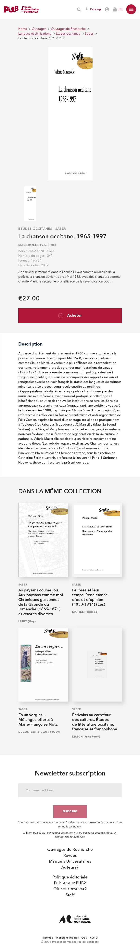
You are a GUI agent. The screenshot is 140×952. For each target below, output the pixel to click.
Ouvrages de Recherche (70, 850)
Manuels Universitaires (70, 862)
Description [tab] (30, 344)
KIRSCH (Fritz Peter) (86, 736)
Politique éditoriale (70, 877)
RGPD (94, 937)
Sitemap (47, 937)
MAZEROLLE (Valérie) (37, 245)
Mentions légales (67, 937)
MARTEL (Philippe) (85, 612)
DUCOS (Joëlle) (29, 732)
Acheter (70, 315)
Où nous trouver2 (70, 889)
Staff (70, 895)
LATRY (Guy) (27, 621)
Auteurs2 (70, 868)
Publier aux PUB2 (70, 883)
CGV (84, 937)
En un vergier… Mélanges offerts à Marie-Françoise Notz (38, 720)
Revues (70, 856)
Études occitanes (35, 228)
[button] (131, 9)
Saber (60, 228)
